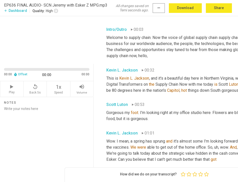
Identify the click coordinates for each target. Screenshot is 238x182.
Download (185, 8)
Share (219, 8)
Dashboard (15, 11)
